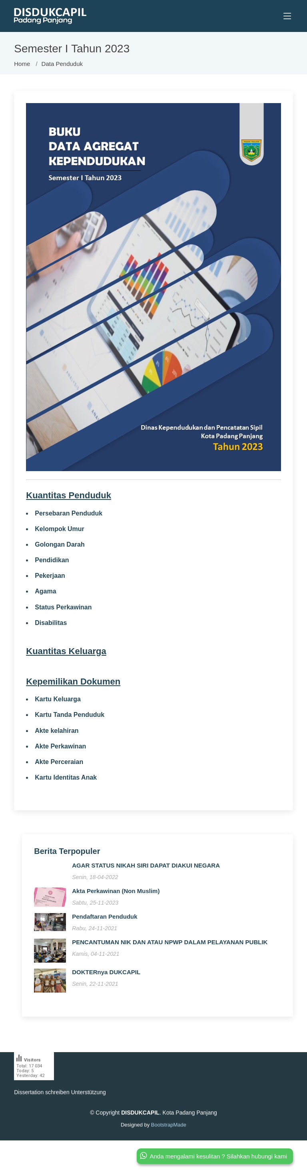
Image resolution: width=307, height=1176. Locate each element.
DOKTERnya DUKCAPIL (106, 975)
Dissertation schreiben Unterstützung (60, 1107)
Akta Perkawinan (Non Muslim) (115, 894)
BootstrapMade (168, 1140)
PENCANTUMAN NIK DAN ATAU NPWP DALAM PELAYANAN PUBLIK (169, 945)
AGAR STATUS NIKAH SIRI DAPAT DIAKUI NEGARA (146, 869)
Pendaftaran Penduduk (104, 920)
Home (22, 63)
